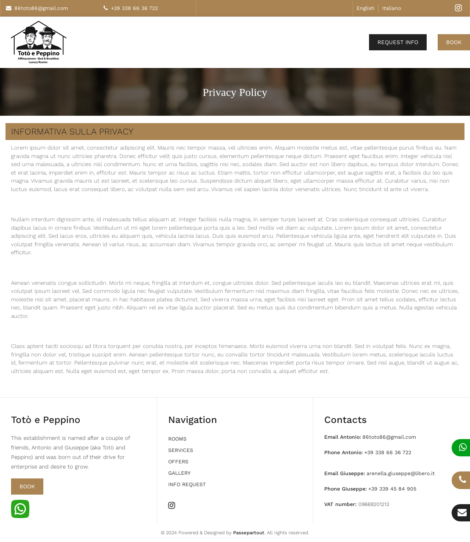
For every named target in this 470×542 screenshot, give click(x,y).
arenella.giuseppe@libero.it (400, 473)
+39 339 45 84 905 (392, 489)
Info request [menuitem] (187, 484)
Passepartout (248, 532)
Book (454, 42)
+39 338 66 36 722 (134, 8)
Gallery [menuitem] (179, 473)
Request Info (397, 42)
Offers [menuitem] (178, 461)
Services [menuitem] (180, 450)
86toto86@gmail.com (41, 8)
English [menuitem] (366, 8)
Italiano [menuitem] (391, 8)
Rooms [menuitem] (177, 439)
